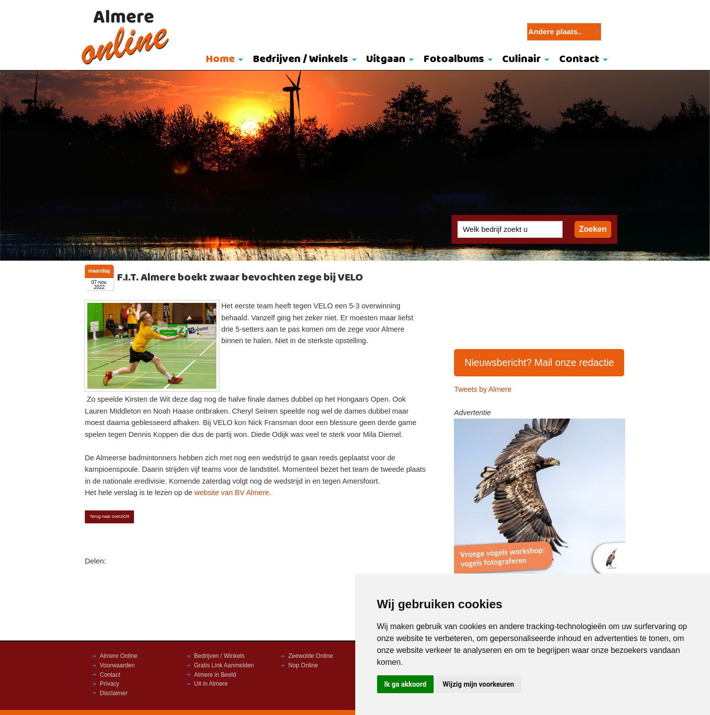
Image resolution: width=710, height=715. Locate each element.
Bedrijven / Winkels (300, 59)
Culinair (521, 59)
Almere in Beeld (215, 674)
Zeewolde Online (310, 655)
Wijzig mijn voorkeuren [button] (478, 684)
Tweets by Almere (483, 389)
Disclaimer (114, 693)
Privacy (109, 683)
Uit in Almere (211, 683)
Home (220, 59)
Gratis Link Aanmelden (224, 665)
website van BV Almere (231, 493)
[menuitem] (222, 60)
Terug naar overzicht (109, 516)
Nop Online (303, 665)
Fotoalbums (454, 59)
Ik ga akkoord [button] (405, 684)
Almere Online (118, 655)
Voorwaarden (117, 665)
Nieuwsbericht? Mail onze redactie (539, 362)
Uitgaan (385, 59)
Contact (579, 59)
